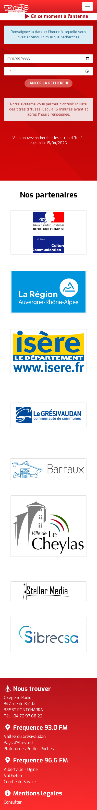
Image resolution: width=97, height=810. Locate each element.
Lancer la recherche (48, 83)
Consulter (13, 802)
